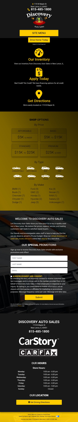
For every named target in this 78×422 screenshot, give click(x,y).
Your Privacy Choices (52, 416)
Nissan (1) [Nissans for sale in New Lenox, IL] (54, 192)
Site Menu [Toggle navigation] (39, 33)
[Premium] (53, 150)
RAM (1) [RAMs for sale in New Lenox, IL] (53, 195)
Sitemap (42, 416)
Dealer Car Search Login (25, 416)
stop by (44, 239)
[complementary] (71, 415)
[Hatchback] (31, 169)
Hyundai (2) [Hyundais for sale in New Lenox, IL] (36, 199)
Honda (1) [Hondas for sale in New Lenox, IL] (35, 195)
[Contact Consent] (11, 276)
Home (29, 414)
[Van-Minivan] (59, 169)
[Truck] (45, 177)
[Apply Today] (39, 78)
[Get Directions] (39, 99)
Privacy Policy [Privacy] (46, 414)
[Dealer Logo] (39, 20)
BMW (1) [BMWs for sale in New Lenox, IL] (16, 189)
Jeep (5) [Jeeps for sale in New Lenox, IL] (35, 202)
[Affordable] (25, 134)
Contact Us (40, 414)
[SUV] (45, 169)
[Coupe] (18, 177)
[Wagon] (59, 177)
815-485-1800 (41, 9)
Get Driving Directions (39, 402)
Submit (39, 297)
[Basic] (53, 134)
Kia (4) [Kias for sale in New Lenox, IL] (52, 189)
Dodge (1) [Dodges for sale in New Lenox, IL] (17, 202)
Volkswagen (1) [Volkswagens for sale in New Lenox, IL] (56, 202)
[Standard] (25, 150)
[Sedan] (31, 177)
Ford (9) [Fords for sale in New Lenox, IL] (34, 189)
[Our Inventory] (39, 57)
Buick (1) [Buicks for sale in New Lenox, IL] (16, 192)
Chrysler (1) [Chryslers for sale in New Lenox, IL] (18, 199)
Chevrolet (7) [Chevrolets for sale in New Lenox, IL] (18, 195)
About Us (34, 414)
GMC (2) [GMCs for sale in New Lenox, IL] (35, 192)
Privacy (20, 305)
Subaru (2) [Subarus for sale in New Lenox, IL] (54, 199)
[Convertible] (18, 169)
